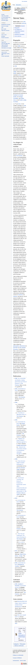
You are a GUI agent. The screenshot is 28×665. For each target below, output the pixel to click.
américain (24, 23)
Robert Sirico (23, 554)
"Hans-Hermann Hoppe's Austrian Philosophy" (21, 462)
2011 (20, 75)
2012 (19, 103)
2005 (15, 73)
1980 (19, 46)
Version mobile (23, 660)
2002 (16, 550)
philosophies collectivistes (19, 346)
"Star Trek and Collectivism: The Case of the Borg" (21, 535)
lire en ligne (21, 542)
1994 (15, 71)
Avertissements (16, 660)
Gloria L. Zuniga (18, 555)
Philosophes (22, 644)
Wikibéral (23, 9)
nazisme (15, 296)
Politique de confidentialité (18, 655)
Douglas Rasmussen (21, 445)
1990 (16, 378)
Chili (16, 66)
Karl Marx (15, 347)
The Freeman (19, 155)
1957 (24, 21)
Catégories (16, 644)
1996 (16, 459)
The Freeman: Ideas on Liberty (21, 493)
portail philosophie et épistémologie (22, 635)
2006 (16, 562)
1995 (16, 419)
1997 (16, 498)
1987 (22, 49)
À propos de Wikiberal (17, 657)
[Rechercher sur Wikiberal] (24, 8)
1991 (16, 388)
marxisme (20, 294)
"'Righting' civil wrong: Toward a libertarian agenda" (21, 440)
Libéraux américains (19, 645)
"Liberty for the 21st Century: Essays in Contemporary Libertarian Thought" (21, 450)
